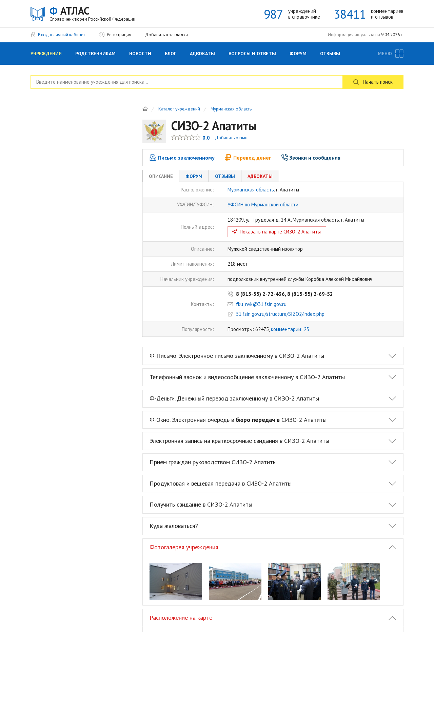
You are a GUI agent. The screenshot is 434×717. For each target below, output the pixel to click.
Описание (161, 176)
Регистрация (119, 35)
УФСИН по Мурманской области (263, 204)
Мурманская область (231, 109)
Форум (298, 53)
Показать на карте (280, 231)
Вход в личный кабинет (61, 35)
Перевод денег (248, 158)
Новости (140, 53)
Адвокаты (202, 53)
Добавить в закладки (166, 35)
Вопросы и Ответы (252, 53)
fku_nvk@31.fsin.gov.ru (261, 304)
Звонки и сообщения (310, 158)
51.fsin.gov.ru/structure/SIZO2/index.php (280, 314)
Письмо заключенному (182, 158)
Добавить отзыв (231, 138)
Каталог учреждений (179, 109)
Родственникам (95, 53)
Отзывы (330, 53)
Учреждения (46, 53)
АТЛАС (92, 13)
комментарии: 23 (290, 329)
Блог (170, 53)
